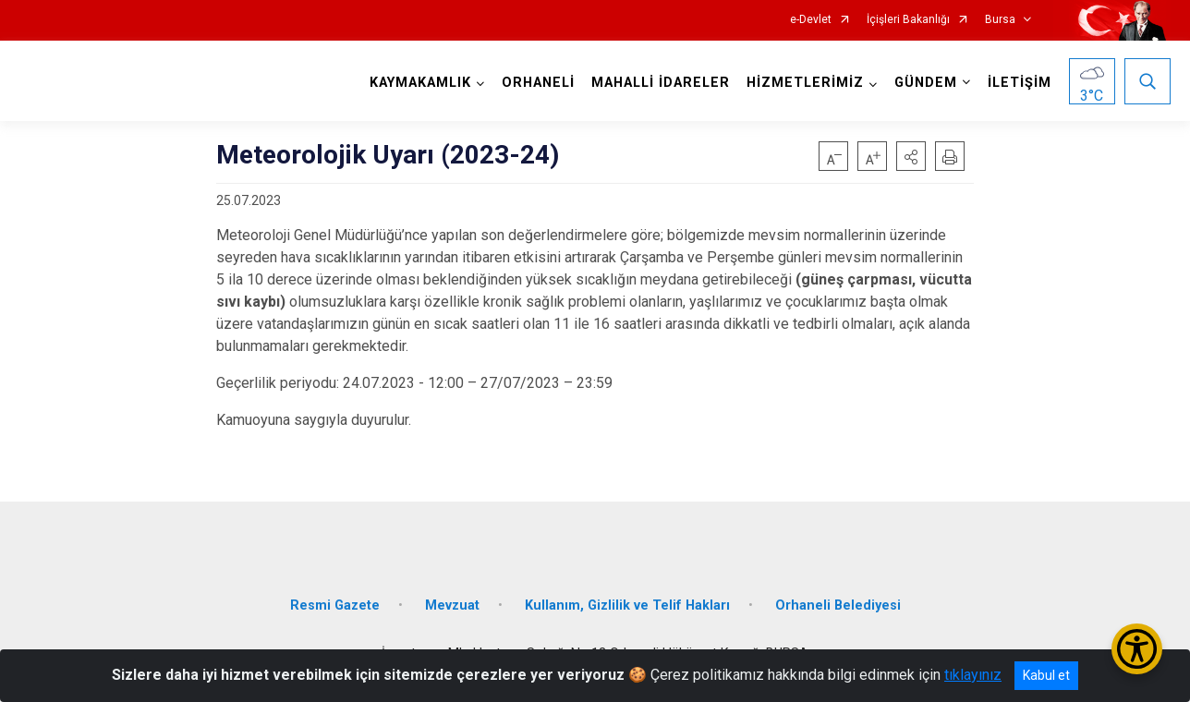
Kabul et (1046, 675)
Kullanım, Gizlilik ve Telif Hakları (627, 605)
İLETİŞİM (1019, 83)
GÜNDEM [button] (925, 83)
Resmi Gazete (335, 605)
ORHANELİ (538, 83)
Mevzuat (452, 605)
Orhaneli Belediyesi (838, 605)
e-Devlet (811, 20)
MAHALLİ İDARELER (660, 83)
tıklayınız (973, 675)
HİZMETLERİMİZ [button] (805, 83)
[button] (911, 156)
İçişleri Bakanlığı (908, 20)
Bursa (1000, 20)
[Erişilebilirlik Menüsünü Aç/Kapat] (1136, 648)
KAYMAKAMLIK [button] (420, 83)
